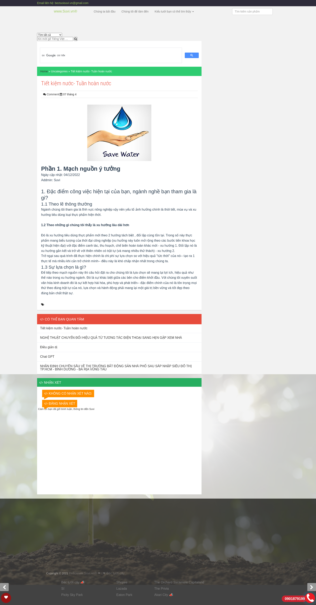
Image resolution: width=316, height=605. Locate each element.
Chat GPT (47, 356)
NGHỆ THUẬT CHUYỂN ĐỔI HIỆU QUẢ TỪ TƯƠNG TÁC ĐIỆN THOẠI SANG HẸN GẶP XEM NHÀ (111, 337)
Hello (72, 573)
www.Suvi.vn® (65, 11)
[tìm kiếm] (110, 55)
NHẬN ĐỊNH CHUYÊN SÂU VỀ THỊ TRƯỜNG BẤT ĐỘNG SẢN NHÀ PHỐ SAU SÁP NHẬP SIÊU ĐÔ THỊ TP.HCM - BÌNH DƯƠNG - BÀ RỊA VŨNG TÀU (116, 367)
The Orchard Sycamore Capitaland (179, 582)
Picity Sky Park (72, 595)
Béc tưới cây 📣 (72, 582)
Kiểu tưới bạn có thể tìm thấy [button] (174, 11)
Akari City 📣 (163, 595)
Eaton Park (124, 595)
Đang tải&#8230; (158, 534)
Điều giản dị (48, 347)
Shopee (121, 582)
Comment (53, 94)
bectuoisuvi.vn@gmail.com (71, 3)
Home (44, 71)
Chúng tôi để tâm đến (135, 11)
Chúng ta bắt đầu (104, 11)
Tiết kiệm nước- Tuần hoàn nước (63, 328)
